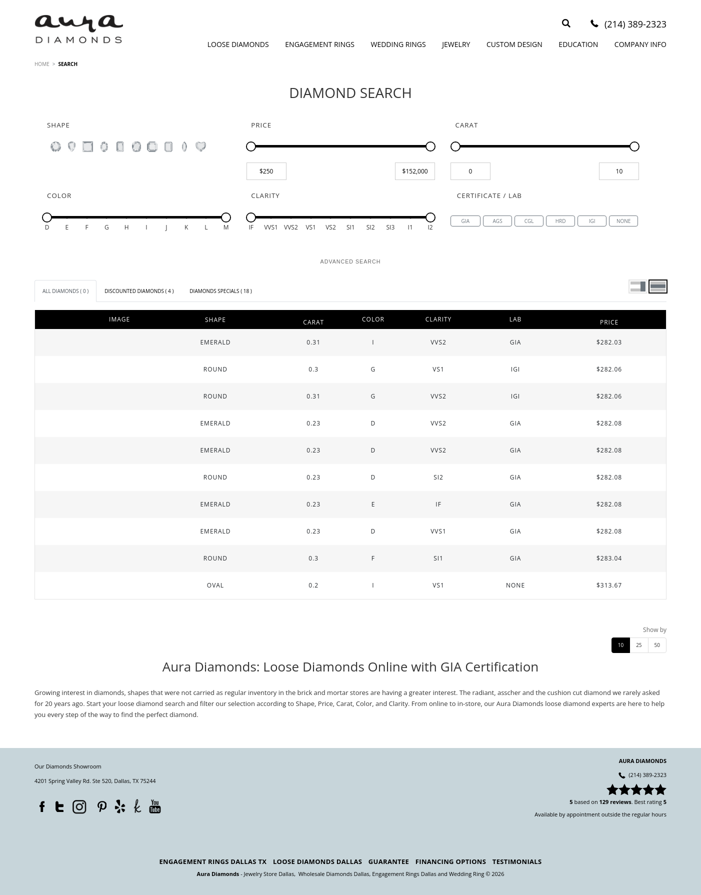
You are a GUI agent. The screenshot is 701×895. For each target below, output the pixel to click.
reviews (621, 802)
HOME (42, 64)
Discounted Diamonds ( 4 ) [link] (139, 291)
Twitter (57, 804)
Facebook (39, 804)
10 (621, 645)
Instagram (78, 806)
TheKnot (138, 806)
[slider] (251, 147)
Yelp (119, 806)
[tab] (65, 291)
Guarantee (388, 861)
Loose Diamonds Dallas (317, 861)
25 (639, 645)
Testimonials (517, 861)
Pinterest (99, 804)
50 (657, 645)
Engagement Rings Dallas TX (213, 861)
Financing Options (451, 861)
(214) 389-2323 (635, 25)
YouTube (155, 806)
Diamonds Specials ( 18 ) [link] (221, 291)
